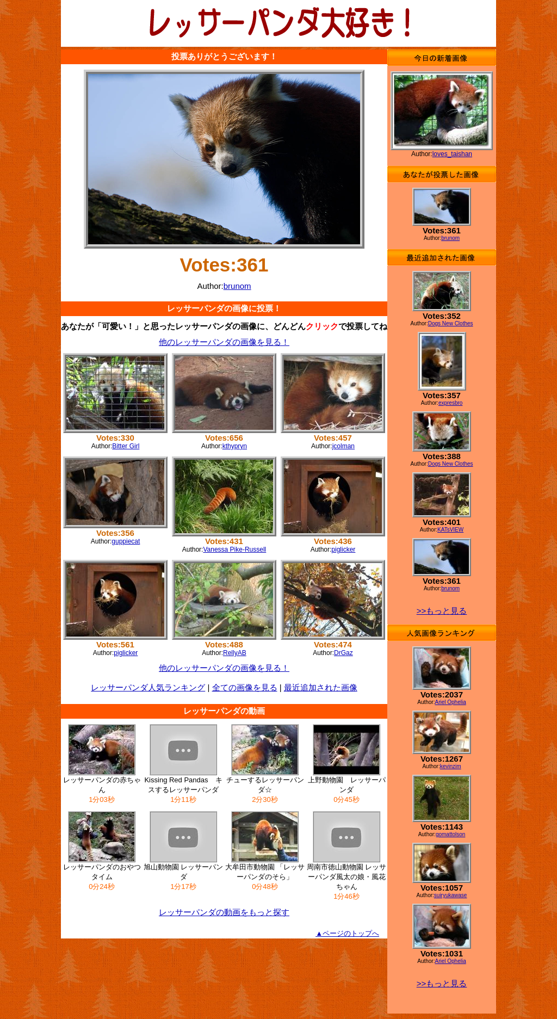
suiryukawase (450, 895)
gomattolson (450, 834)
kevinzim (450, 766)
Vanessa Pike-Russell (234, 549)
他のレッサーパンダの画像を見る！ (224, 342)
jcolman (343, 446)
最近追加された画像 (320, 687)
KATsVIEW (450, 530)
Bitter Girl (125, 446)
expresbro (450, 403)
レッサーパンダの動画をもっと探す (224, 912)
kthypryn (234, 446)
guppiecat (126, 541)
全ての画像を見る (244, 687)
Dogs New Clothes (450, 323)
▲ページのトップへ (347, 933)
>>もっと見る (442, 610)
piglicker (343, 549)
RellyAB (234, 653)
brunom (237, 286)
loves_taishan (452, 154)
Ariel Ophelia (450, 702)
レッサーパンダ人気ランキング (148, 687)
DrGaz (343, 653)
